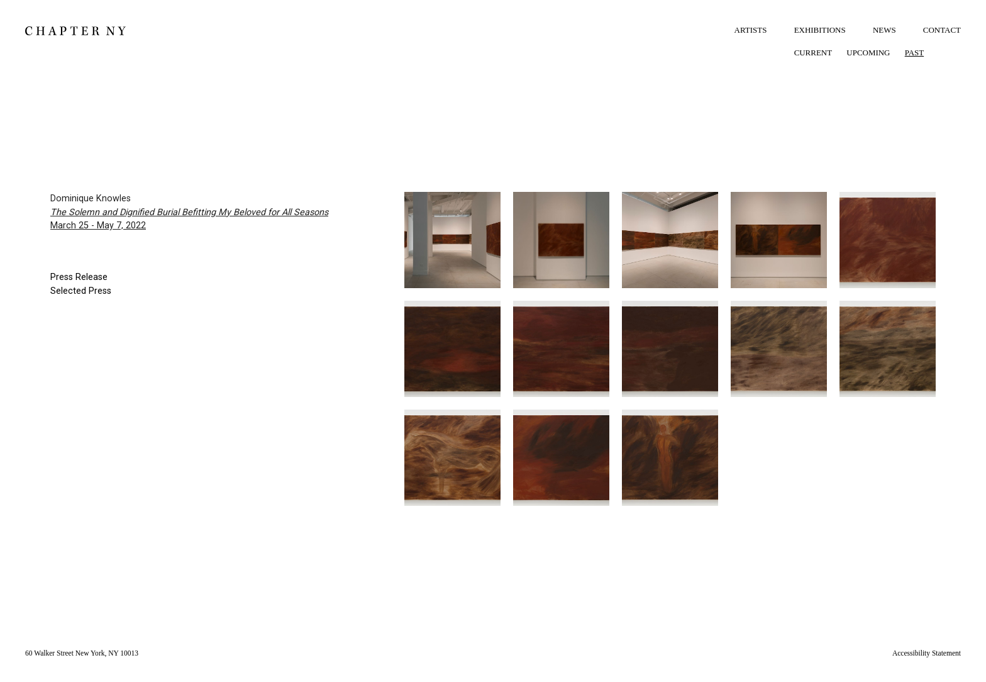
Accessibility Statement (926, 653)
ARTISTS (750, 30)
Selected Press (80, 291)
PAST (914, 52)
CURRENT (813, 52)
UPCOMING (868, 52)
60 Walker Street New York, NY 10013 (81, 653)
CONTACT (942, 30)
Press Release (79, 277)
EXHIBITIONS (820, 30)
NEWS (884, 30)
